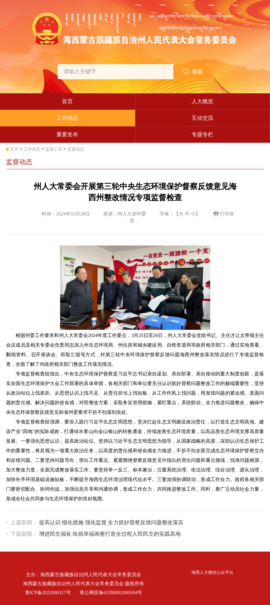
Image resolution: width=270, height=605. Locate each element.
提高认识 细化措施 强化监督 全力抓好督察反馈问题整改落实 (111, 522)
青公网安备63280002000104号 (111, 592)
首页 (14, 149)
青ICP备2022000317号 (48, 592)
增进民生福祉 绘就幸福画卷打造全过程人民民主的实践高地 (110, 534)
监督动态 (75, 149)
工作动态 (31, 149)
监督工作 (53, 149)
